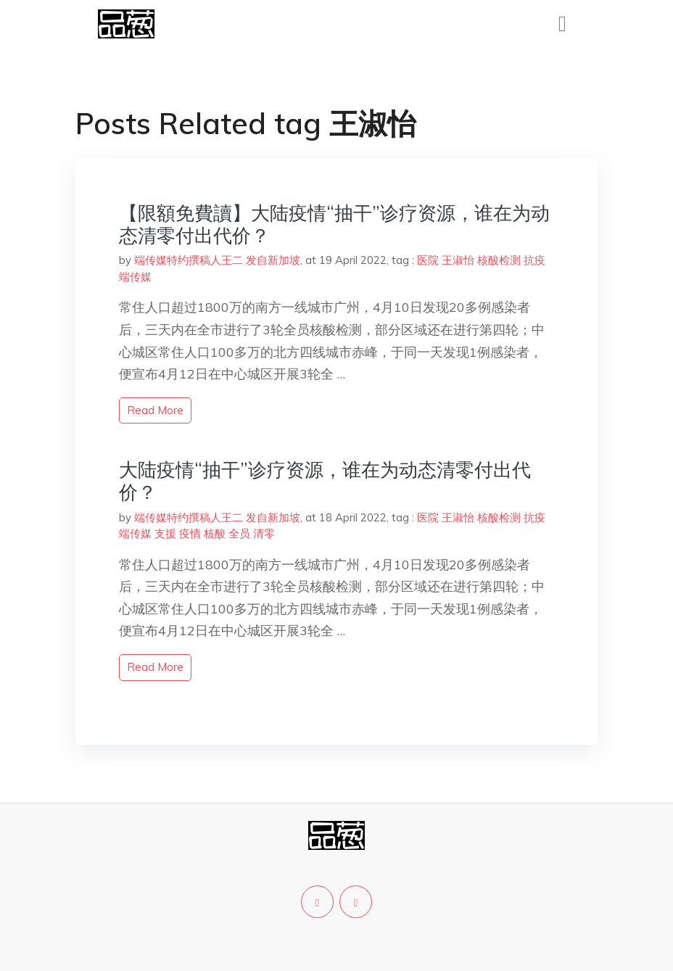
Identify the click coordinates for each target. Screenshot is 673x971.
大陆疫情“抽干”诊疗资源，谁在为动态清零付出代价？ (325, 481)
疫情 (190, 533)
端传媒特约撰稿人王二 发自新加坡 (217, 260)
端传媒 (135, 277)
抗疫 (534, 260)
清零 (264, 533)
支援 (165, 533)
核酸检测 (499, 260)
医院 (428, 260)
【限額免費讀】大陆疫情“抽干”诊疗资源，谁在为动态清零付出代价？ (334, 224)
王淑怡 (458, 260)
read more (155, 410)
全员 (239, 533)
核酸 (215, 533)
